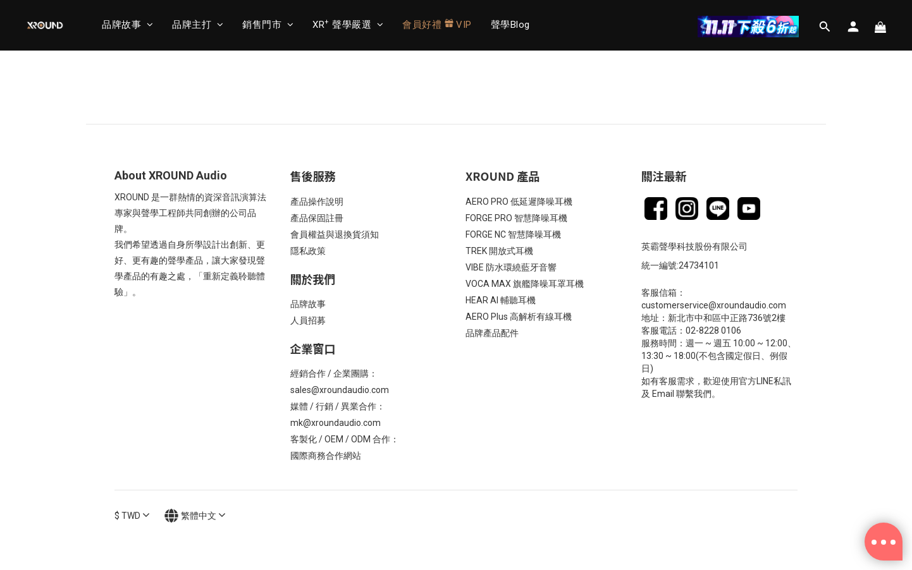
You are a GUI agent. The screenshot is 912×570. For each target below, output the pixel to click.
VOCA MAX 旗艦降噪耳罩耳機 (524, 284)
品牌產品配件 (492, 333)
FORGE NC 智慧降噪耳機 (513, 234)
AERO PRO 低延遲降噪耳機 (518, 202)
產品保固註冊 (316, 218)
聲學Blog (510, 24)
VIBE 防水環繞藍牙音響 (511, 267)
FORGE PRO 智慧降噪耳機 (516, 218)
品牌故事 (127, 24)
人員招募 (308, 320)
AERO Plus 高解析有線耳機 (518, 317)
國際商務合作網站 (325, 456)
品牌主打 (197, 24)
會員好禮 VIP (437, 24)
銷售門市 (267, 24)
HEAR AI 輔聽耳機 (500, 300)
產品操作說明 (316, 202)
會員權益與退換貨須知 (334, 234)
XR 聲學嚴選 (347, 24)
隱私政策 (308, 251)
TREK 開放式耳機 (499, 251)
